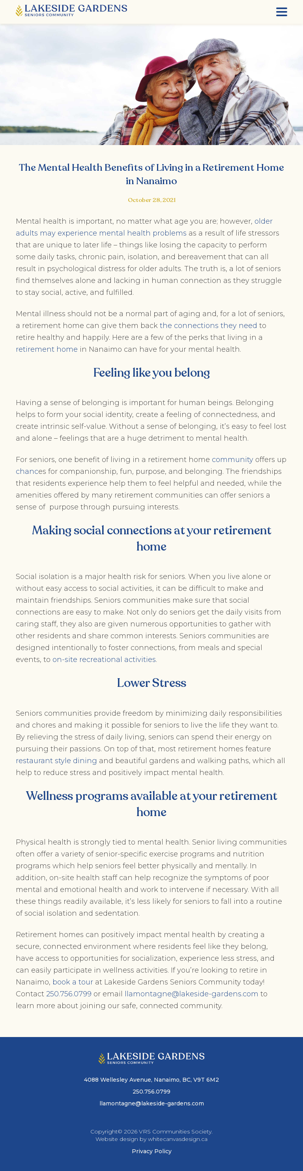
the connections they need (208, 325)
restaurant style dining (57, 760)
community (232, 459)
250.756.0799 (69, 994)
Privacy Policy (152, 1151)
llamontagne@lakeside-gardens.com (191, 994)
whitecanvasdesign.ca (178, 1139)
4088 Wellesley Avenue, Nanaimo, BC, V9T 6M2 (151, 1079)
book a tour (72, 982)
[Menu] (281, 12)
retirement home (48, 349)
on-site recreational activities (104, 659)
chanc (27, 471)
